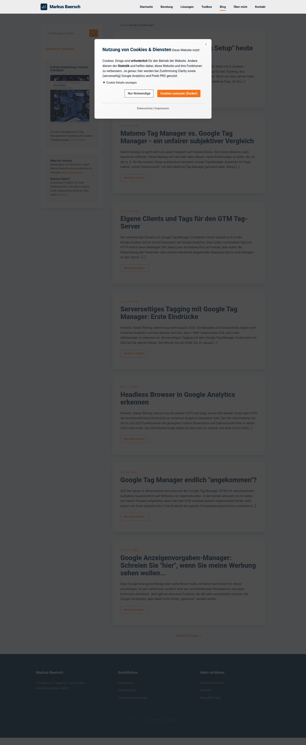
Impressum (162, 108)
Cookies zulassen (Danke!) (178, 93)
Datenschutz (145, 108)
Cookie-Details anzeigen (121, 82)
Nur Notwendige (139, 93)
